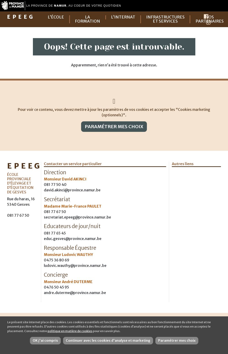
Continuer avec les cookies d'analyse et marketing (108, 340)
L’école (56, 17)
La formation (87, 19)
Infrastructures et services (165, 19)
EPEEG (21, 17)
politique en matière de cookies (70, 331)
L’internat (123, 17)
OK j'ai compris (45, 340)
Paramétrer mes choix (114, 126)
